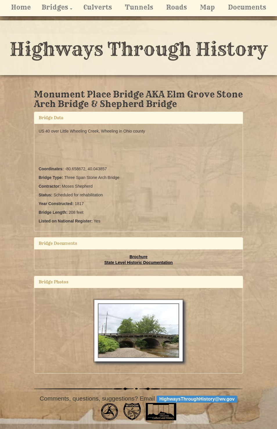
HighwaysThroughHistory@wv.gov (197, 399)
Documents (247, 7)
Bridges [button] (59, 7)
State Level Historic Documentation (138, 262)
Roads (176, 7)
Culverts (97, 7)
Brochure (138, 256)
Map (207, 7)
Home (21, 7)
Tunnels (139, 7)
